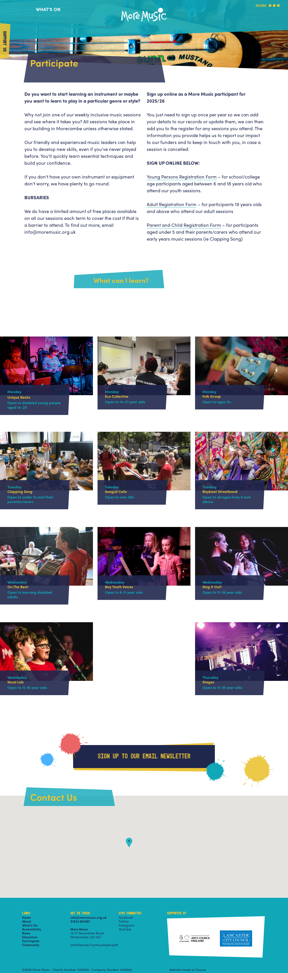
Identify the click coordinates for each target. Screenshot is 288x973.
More (261, 6)
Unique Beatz (18, 397)
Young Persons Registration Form (182, 176)
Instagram (126, 925)
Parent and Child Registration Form (184, 225)
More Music (144, 8)
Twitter (124, 921)
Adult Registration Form (171, 204)
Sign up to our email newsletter (144, 756)
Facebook (126, 917)
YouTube (125, 929)
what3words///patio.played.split (94, 944)
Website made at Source (187, 969)
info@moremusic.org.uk (88, 917)
